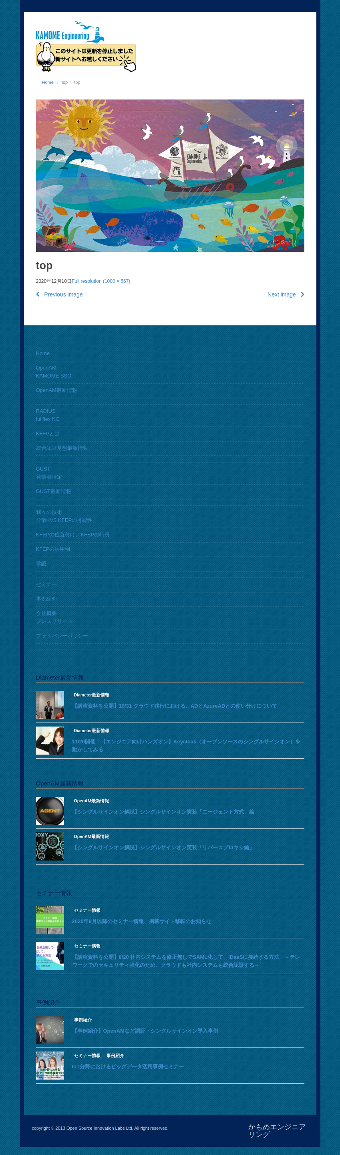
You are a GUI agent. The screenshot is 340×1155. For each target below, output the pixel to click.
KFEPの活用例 (53, 549)
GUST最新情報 (53, 491)
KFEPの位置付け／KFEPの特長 (73, 535)
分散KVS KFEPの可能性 (64, 520)
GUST (43, 469)
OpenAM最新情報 (56, 390)
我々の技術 (49, 512)
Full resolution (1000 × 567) (101, 281)
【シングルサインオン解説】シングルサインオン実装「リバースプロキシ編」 (163, 847)
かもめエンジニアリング (277, 1131)
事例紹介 (46, 599)
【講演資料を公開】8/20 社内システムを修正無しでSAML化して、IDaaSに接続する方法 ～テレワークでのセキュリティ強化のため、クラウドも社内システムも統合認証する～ (186, 961)
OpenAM (46, 368)
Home (48, 82)
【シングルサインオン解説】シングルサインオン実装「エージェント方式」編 (163, 812)
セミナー (46, 584)
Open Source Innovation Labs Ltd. (99, 1128)
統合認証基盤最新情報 (62, 448)
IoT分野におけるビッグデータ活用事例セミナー (128, 1067)
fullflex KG (48, 419)
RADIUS (46, 411)
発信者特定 (49, 477)
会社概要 (46, 613)
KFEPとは (48, 433)
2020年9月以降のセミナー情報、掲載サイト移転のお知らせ (141, 921)
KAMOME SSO (54, 376)
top (65, 82)
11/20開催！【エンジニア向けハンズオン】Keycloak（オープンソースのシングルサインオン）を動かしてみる (186, 746)
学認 (41, 563)
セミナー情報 (87, 910)
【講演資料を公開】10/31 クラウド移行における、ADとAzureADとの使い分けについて (175, 706)
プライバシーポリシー (62, 636)
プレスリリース (54, 621)
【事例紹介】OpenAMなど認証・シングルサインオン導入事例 (145, 1031)
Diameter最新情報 (92, 694)
